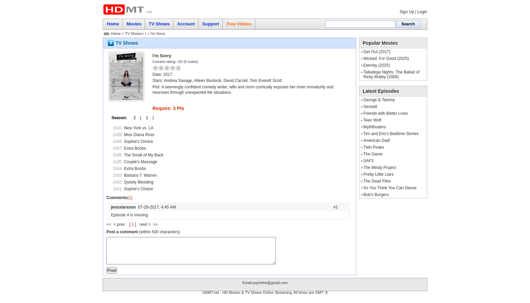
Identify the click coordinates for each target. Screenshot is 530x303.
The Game (373, 154)
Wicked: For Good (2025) (386, 58)
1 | (147, 117)
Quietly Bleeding (138, 182)
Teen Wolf (372, 120)
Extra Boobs (135, 148)
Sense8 (370, 106)
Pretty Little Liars (378, 174)
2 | (135, 117)
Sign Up (407, 11)
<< (110, 224)
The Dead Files (377, 181)
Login (422, 11)
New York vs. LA (138, 128)
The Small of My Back (143, 155)
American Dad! (376, 140)
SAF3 (368, 160)
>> (155, 224)
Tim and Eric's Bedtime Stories (390, 133)
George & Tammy (379, 100)
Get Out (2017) (376, 51)
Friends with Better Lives (385, 113)
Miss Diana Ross (139, 134)
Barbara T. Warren (140, 175)
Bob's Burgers (376, 194)
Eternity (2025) (376, 65)
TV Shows (133, 33)
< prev (120, 224)
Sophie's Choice (138, 141)
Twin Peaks (373, 147)
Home (116, 33)
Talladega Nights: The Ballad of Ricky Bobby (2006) (391, 74)
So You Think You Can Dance (389, 188)
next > (146, 224)
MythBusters (374, 127)
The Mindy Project (379, 167)
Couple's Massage (140, 161)
